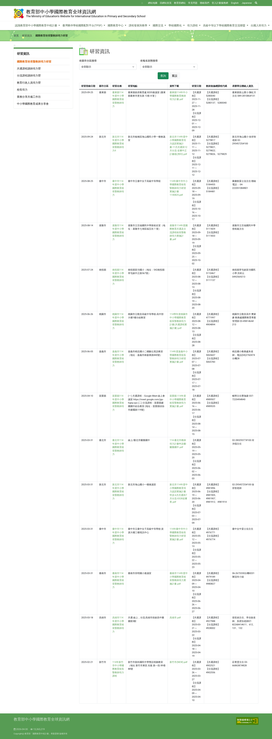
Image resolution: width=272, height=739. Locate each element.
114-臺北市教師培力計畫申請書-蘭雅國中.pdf (178, 444)
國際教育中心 (116, 25)
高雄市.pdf (175, 617)
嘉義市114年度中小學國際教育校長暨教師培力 (118, 358)
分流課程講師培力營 (29, 75)
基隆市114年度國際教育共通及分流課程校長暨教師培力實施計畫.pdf (178, 232)
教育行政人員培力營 (29, 82)
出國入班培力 (259, 25)
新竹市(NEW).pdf (178, 662)
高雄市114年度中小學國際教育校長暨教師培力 (118, 624)
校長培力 (22, 89)
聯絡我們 (204, 3)
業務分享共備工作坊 (29, 96)
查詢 (163, 75)
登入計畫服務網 (220, 3)
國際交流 (158, 25)
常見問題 (192, 3)
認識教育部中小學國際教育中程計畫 (36, 25)
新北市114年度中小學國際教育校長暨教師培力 (118, 491)
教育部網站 (180, 3)
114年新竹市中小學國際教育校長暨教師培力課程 (118, 669)
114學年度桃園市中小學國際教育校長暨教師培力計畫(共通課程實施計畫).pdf (178, 321)
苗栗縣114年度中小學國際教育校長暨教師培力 (118, 402)
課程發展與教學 (138, 25)
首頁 (16, 35)
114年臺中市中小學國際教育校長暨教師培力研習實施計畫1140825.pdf (178, 188)
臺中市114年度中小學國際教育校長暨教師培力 (118, 188)
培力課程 (192, 25)
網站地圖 (152, 3)
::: (142, 3)
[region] (43, 76)
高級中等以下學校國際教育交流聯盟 (224, 25)
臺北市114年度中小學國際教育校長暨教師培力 (118, 447)
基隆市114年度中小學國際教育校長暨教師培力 (118, 232)
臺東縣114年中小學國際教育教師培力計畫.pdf (178, 96)
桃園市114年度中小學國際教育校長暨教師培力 (118, 321)
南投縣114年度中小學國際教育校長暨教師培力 (118, 276)
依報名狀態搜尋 (149, 60)
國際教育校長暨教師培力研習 (34, 61)
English (235, 3)
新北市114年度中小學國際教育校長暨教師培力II (118, 143)
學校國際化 (175, 25)
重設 (174, 75)
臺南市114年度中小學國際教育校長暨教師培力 (118, 580)
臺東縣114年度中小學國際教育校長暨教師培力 (118, 99)
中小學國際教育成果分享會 (33, 103)
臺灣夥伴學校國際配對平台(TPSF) (82, 25)
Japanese (247, 3)
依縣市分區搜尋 (88, 60)
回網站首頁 (165, 3)
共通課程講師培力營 (29, 68)
